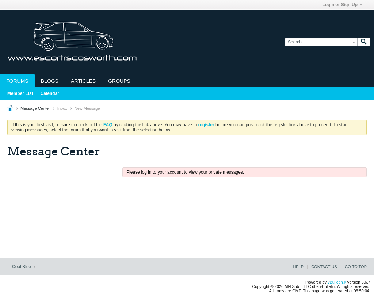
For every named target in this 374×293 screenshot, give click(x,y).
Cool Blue (24, 266)
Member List (20, 93)
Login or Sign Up (342, 4)
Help (298, 267)
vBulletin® (337, 282)
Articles (83, 81)
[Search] (321, 42)
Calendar (50, 93)
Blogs (49, 81)
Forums (17, 81)
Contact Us (324, 267)
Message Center (35, 108)
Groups (119, 81)
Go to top (356, 267)
